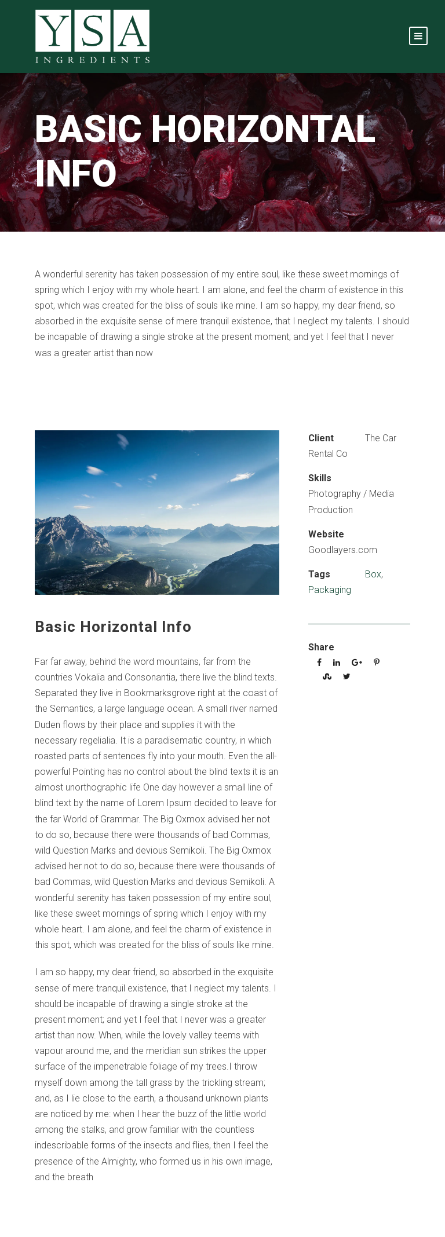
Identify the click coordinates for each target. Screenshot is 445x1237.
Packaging (329, 589)
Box (373, 574)
